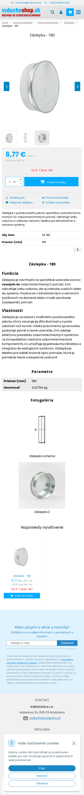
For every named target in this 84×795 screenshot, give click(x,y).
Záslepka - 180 (22, 576)
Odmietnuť (42, 783)
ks (14, 181)
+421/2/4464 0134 (59, 2)
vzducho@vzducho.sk (28, 2)
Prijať (42, 768)
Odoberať (67, 643)
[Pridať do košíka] (51, 181)
